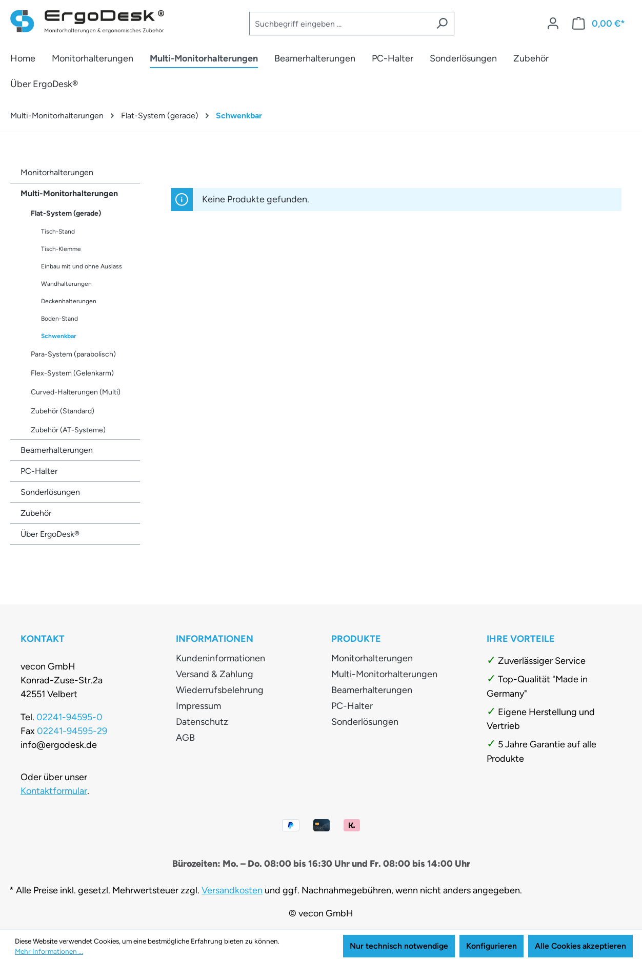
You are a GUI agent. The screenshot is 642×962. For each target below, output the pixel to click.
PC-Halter (39, 471)
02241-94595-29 (72, 731)
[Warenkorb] (599, 23)
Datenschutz (202, 721)
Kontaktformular (54, 791)
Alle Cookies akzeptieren (580, 946)
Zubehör (36, 513)
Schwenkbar (58, 336)
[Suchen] (442, 23)
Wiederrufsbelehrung (220, 690)
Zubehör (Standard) (62, 411)
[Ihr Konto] (553, 23)
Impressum (198, 706)
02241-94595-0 (69, 717)
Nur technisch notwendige (399, 946)
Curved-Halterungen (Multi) (76, 392)
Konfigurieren (491, 946)
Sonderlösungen (50, 492)
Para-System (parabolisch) (73, 354)
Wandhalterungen (66, 283)
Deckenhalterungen (68, 301)
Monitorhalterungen (57, 172)
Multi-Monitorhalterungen (69, 193)
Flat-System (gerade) (66, 213)
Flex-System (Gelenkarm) (72, 373)
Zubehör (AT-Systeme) (68, 430)
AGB (185, 737)
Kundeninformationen (220, 658)
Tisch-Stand (58, 231)
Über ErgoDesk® (50, 534)
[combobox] (339, 23)
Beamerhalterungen (57, 450)
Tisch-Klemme (61, 249)
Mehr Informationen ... (49, 951)
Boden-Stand (59, 318)
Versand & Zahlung (214, 674)
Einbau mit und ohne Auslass (81, 266)
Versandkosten (232, 890)
